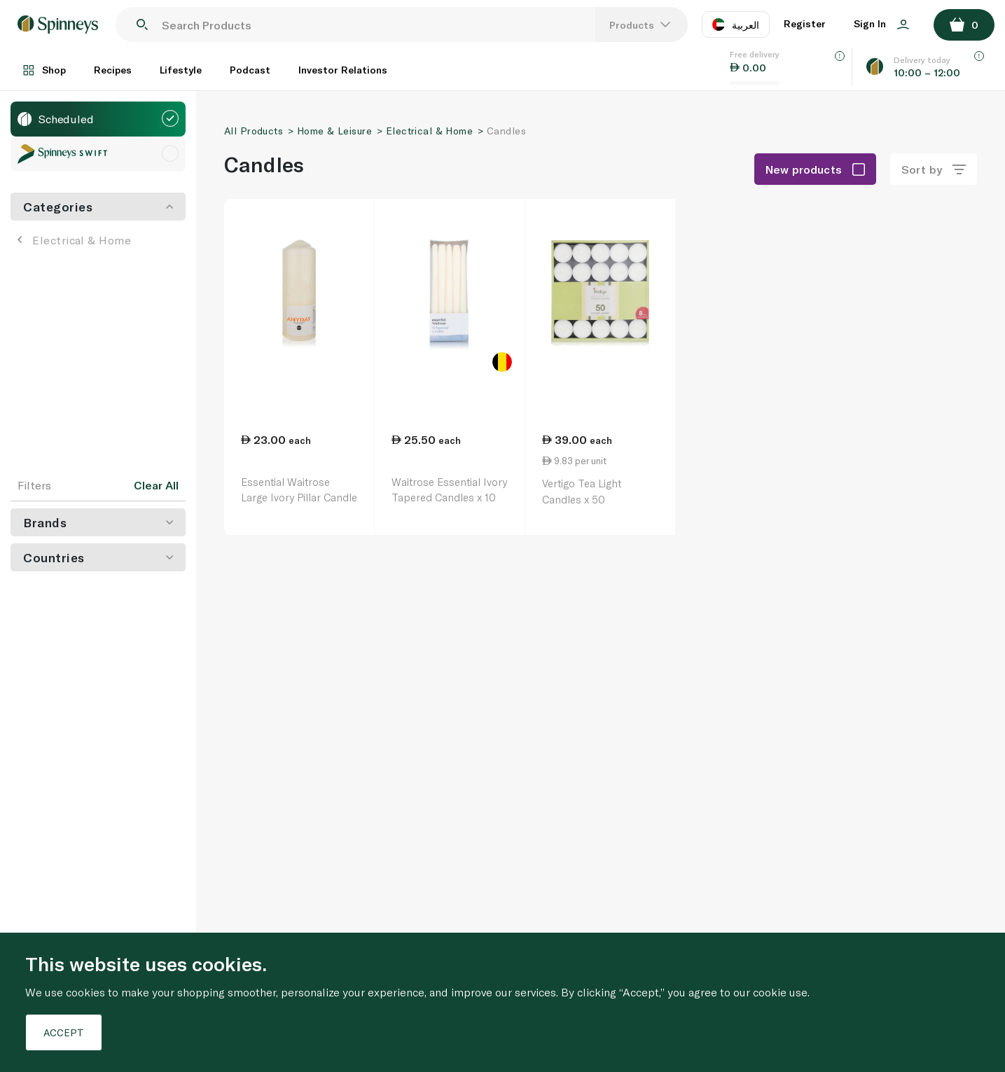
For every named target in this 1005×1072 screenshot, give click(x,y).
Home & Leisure (334, 131)
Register (805, 23)
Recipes (113, 70)
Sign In (881, 23)
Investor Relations (342, 70)
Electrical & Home (74, 239)
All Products (253, 131)
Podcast (250, 70)
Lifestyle (181, 70)
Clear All (156, 485)
